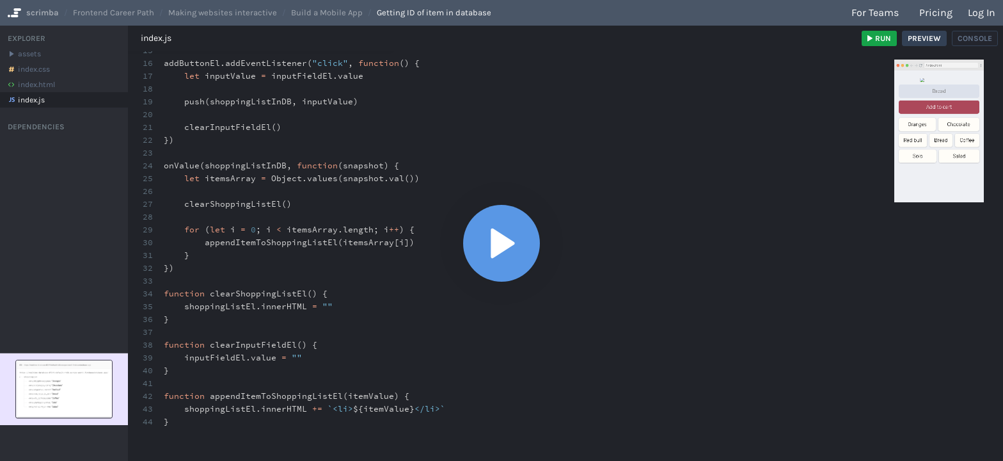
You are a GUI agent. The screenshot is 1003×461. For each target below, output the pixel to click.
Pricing (935, 12)
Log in (981, 12)
